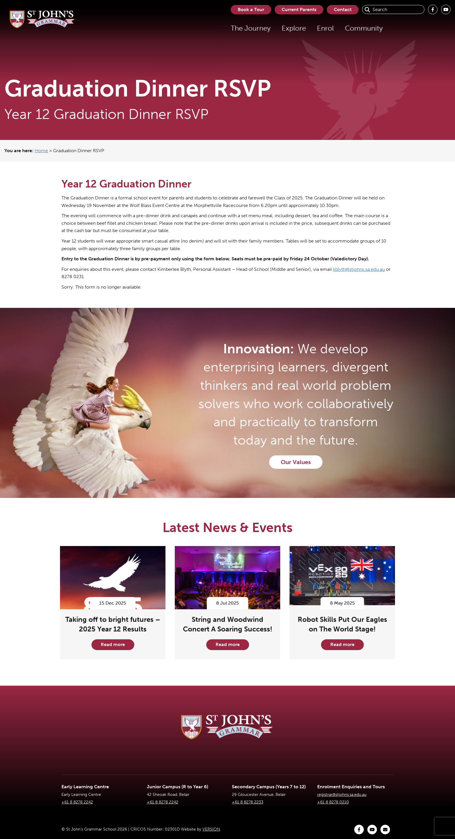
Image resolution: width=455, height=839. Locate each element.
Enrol (325, 28)
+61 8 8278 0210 (333, 802)
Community (364, 28)
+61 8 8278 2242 (77, 802)
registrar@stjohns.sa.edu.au (341, 794)
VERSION (211, 829)
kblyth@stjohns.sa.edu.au (359, 269)
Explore (294, 28)
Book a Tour (251, 9)
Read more (113, 644)
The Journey (251, 28)
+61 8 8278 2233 (247, 802)
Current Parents (299, 9)
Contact (343, 9)
